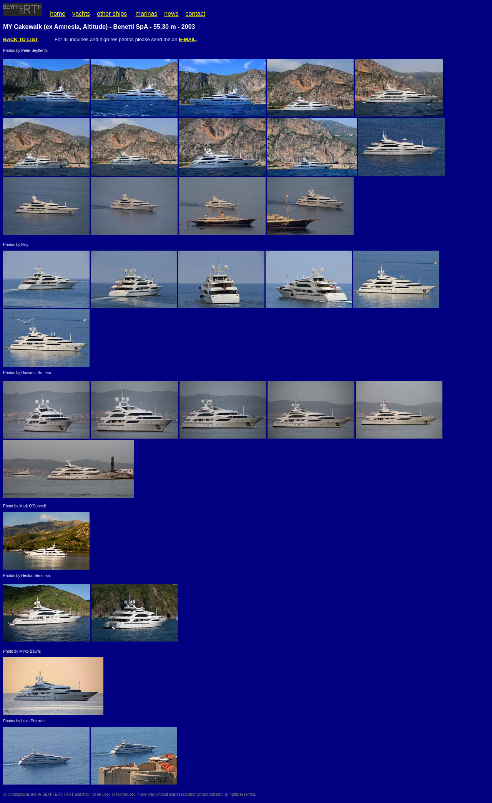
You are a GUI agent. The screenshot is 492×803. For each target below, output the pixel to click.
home (57, 13)
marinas (147, 13)
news (171, 13)
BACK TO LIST (20, 39)
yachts (81, 13)
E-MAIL (187, 39)
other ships (112, 13)
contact (195, 13)
